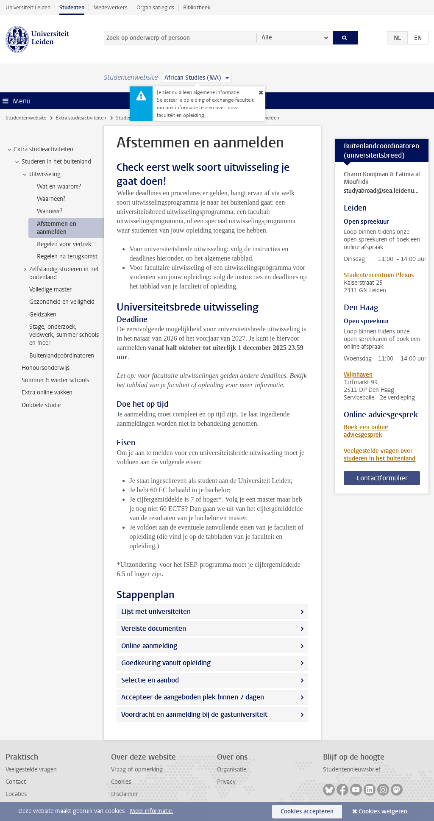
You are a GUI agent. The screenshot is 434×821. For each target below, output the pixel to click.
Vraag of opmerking (137, 770)
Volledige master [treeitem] (50, 290)
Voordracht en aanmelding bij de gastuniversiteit (194, 714)
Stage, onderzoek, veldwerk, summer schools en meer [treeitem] (64, 335)
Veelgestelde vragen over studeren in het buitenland (379, 455)
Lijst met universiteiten (156, 611)
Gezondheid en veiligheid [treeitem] (62, 302)
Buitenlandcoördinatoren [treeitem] (61, 356)
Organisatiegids (155, 7)
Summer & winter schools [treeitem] (55, 380)
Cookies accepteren (307, 811)
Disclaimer (124, 794)
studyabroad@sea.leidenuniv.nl (382, 191)
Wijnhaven (358, 375)
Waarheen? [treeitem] (51, 199)
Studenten (71, 7)
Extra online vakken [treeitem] (47, 392)
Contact (16, 782)
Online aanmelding (149, 645)
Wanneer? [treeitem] (49, 211)
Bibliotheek (197, 7)
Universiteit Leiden (28, 7)
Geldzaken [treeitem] (42, 315)
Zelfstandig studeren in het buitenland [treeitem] (60, 273)
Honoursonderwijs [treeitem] (46, 368)
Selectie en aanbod (150, 680)
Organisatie (231, 770)
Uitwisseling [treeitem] (41, 174)
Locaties (16, 794)
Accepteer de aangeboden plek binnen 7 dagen (192, 697)
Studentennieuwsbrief (352, 770)
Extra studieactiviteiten (81, 117)
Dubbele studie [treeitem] (41, 405)
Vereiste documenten (153, 628)
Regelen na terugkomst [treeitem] (67, 256)
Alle (267, 37)
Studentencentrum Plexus (379, 275)
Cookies (121, 782)
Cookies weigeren (383, 811)
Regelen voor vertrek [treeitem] (64, 244)
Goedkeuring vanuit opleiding (166, 662)
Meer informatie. (151, 811)
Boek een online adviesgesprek (366, 431)
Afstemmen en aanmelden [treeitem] (56, 228)
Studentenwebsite (26, 117)
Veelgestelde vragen (31, 770)
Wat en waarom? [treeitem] (59, 187)
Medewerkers (110, 7)
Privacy (226, 782)
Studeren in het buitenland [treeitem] (52, 162)
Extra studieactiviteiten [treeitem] (39, 149)
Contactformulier (382, 478)
